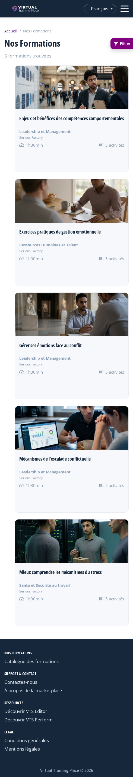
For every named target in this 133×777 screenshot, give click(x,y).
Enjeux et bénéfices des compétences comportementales (71, 118)
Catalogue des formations (31, 661)
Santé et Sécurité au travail (44, 585)
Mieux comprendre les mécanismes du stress (60, 572)
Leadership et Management (45, 131)
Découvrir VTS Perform (28, 719)
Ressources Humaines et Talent (48, 244)
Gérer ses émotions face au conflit (50, 345)
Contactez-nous (20, 682)
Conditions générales (26, 740)
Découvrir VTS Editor (25, 711)
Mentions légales (22, 749)
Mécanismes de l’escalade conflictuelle (55, 458)
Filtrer (121, 43)
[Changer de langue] (100, 8)
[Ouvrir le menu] (125, 9)
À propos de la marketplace (33, 690)
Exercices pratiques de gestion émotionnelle (60, 231)
